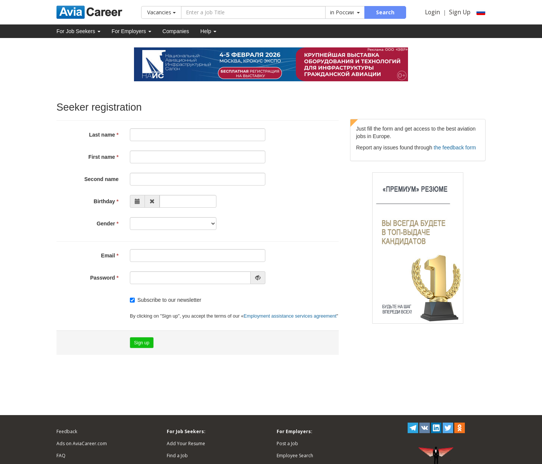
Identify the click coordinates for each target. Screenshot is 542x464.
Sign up (141, 342)
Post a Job (287, 443)
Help (208, 31)
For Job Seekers (78, 31)
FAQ (60, 455)
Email (108, 256)
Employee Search (295, 455)
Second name (101, 179)
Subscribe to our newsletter (165, 300)
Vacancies (161, 12)
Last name (102, 135)
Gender (106, 224)
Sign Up (459, 12)
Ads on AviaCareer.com (81, 443)
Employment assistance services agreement (290, 316)
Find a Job (177, 455)
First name (101, 157)
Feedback (66, 431)
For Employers (131, 31)
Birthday (104, 201)
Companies (176, 31)
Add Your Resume (186, 443)
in (345, 12)
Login (432, 12)
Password (102, 278)
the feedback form (455, 148)
